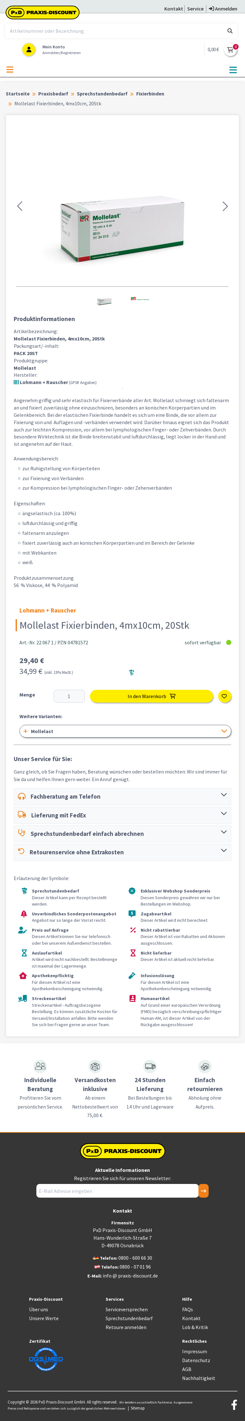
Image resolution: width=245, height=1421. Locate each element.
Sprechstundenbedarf (129, 1318)
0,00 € (213, 49)
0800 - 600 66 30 (135, 1258)
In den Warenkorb (151, 696)
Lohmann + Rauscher (55, 382)
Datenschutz (196, 1360)
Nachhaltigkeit (198, 1378)
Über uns (38, 1309)
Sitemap (138, 1407)
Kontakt (191, 1318)
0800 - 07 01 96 (135, 1267)
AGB (186, 1369)
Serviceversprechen (127, 1309)
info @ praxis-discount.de (130, 1275)
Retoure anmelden (126, 1327)
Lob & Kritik (195, 1327)
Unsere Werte (44, 1318)
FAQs (187, 1309)
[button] (20, 206)
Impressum (194, 1351)
